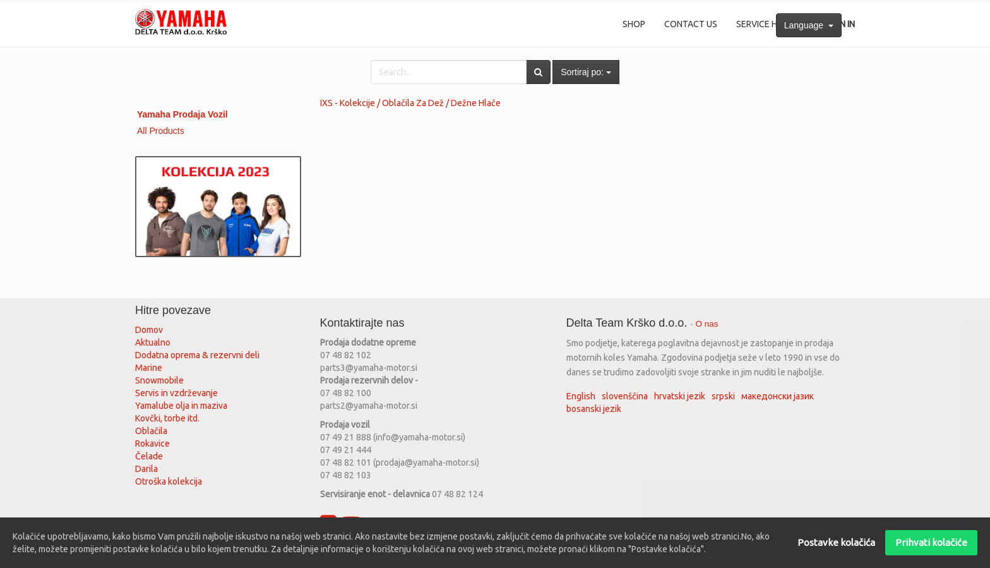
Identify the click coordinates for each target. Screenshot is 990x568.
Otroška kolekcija (168, 481)
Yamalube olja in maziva (181, 406)
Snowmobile (159, 380)
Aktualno (152, 342)
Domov (149, 330)
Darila (146, 469)
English (580, 396)
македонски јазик (777, 396)
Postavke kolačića (836, 542)
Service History (772, 24)
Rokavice (152, 443)
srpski (723, 396)
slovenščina (625, 396)
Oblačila (151, 431)
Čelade (149, 456)
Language (808, 25)
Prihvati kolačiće (931, 542)
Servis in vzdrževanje (176, 393)
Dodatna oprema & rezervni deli (197, 355)
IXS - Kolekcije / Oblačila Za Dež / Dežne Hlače (410, 103)
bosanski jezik (593, 409)
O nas (707, 324)
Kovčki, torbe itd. (167, 418)
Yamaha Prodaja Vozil (182, 114)
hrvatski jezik (679, 396)
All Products (160, 131)
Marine (148, 368)
